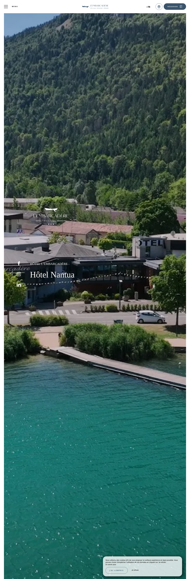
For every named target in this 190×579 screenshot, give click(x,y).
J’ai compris (117, 570)
